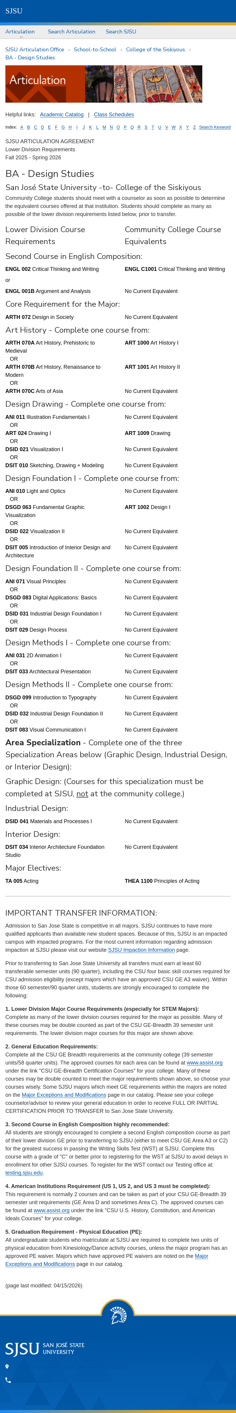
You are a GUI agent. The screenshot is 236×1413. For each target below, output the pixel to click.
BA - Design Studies (30, 57)
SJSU (14, 11)
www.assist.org (205, 1063)
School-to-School (95, 49)
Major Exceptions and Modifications (64, 1095)
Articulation (20, 31)
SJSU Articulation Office (34, 49)
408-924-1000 (32, 1379)
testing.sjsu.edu (24, 1173)
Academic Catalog (62, 115)
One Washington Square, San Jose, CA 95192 (69, 1366)
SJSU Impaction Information (141, 950)
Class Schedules (114, 115)
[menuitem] (21, 31)
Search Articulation (71, 31)
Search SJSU (121, 31)
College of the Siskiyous (155, 49)
